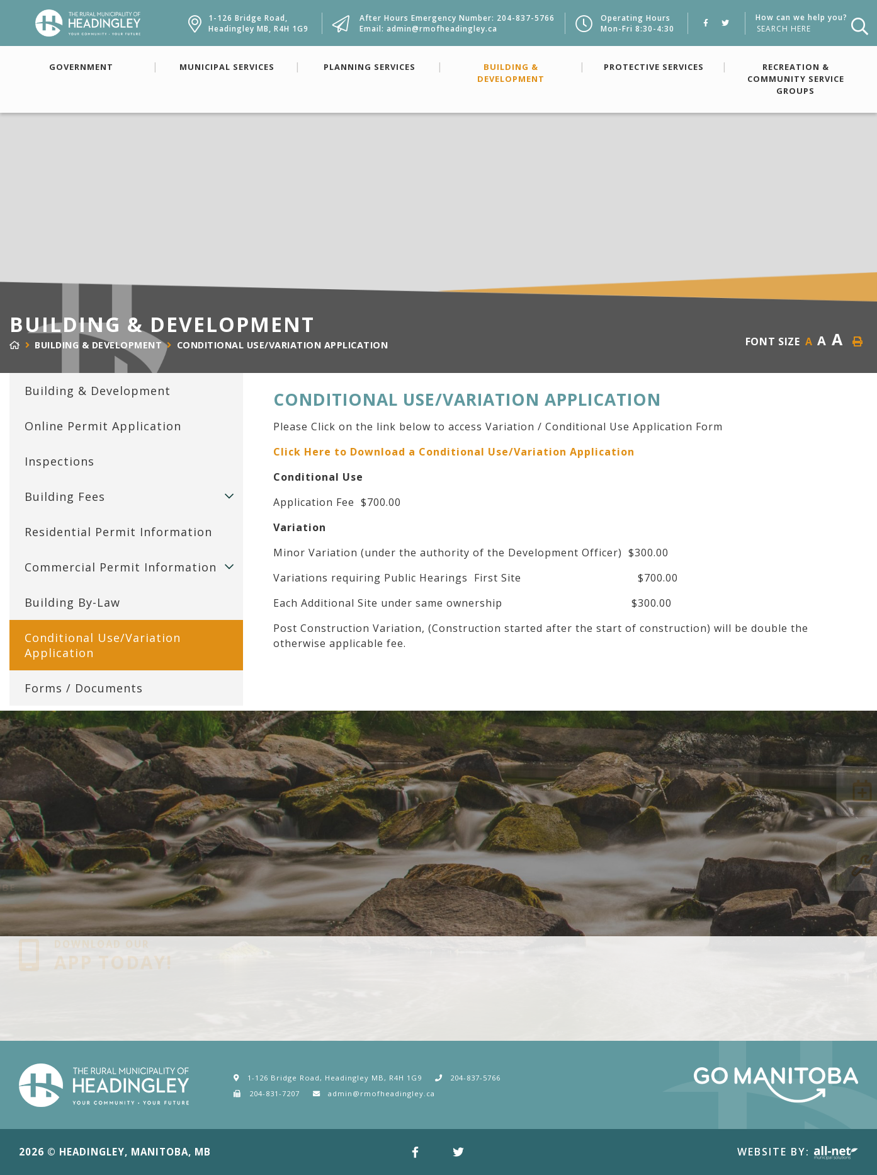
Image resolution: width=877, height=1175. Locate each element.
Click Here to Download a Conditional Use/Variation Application (454, 452)
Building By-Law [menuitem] (72, 602)
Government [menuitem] (81, 66)
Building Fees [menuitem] (65, 496)
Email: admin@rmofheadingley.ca (428, 28)
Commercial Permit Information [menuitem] (121, 567)
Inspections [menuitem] (59, 461)
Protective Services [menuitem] (654, 66)
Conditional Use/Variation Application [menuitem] (103, 645)
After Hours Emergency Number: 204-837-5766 (457, 18)
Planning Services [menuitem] (370, 66)
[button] (229, 496)
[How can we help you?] (798, 29)
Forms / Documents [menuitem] (84, 688)
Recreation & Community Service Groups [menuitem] (795, 78)
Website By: (797, 1152)
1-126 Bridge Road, (258, 23)
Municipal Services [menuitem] (226, 66)
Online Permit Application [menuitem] (103, 425)
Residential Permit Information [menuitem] (118, 531)
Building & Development (98, 345)
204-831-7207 (274, 1093)
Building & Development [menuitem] (511, 72)
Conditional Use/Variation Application (282, 345)
